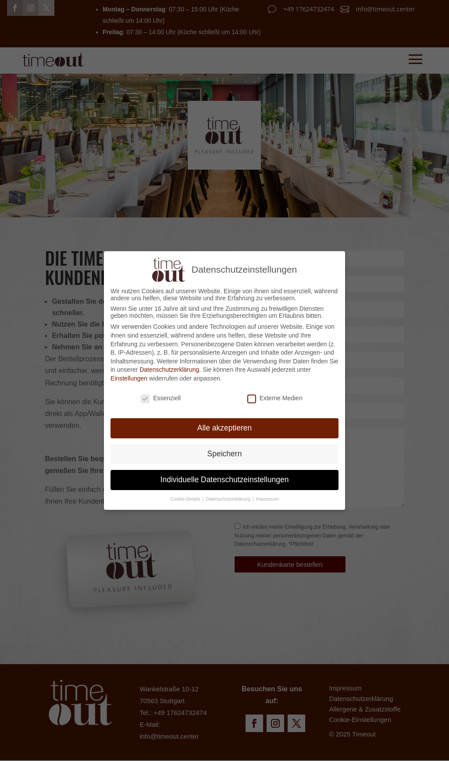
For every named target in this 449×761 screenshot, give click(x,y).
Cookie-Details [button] (185, 497)
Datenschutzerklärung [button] (229, 497)
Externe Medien (275, 395)
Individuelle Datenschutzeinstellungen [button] (224, 477)
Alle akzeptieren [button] (224, 426)
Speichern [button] (224, 452)
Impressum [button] (267, 497)
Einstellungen (128, 376)
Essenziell (161, 395)
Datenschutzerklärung (169, 367)
